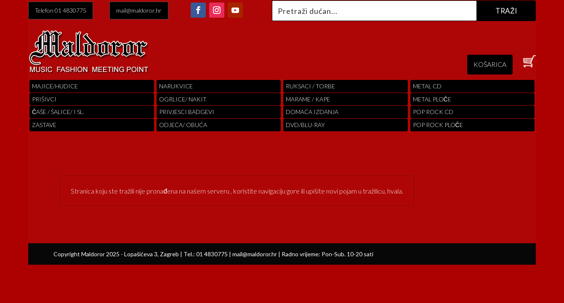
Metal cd (427, 86)
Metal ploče (432, 99)
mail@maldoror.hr (139, 10)
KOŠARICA (490, 64)
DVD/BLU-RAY (305, 124)
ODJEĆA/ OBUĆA (183, 124)
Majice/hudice (55, 86)
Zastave (44, 124)
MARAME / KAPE (308, 99)
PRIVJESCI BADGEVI (186, 111)
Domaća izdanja (312, 111)
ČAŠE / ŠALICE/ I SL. (58, 111)
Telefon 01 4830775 (60, 10)
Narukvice (176, 86)
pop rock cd (433, 111)
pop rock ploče (438, 124)
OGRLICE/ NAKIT (183, 99)
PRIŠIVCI (44, 99)
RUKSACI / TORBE (310, 86)
